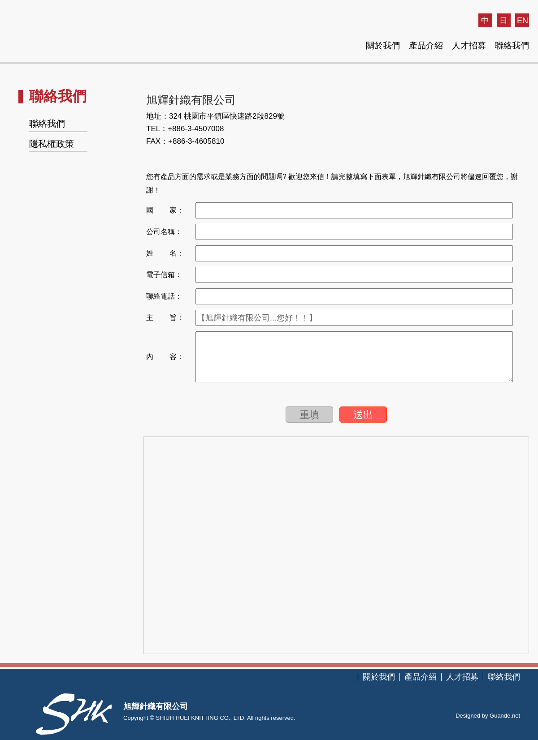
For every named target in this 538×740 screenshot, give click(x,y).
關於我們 (383, 45)
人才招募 (469, 45)
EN (522, 20)
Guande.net (505, 715)
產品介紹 (426, 45)
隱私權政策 (51, 144)
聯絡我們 (512, 45)
